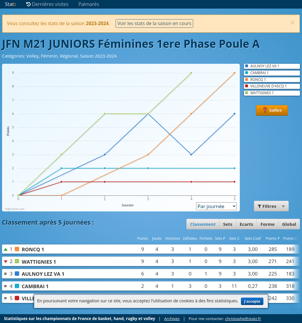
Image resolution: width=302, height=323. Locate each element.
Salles (272, 110)
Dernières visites (47, 4)
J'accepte (252, 301)
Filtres (271, 206)
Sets (227, 224)
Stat (10, 4)
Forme (267, 224)
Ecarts (246, 224)
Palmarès (88, 4)
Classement (203, 224)
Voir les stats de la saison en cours (154, 23)
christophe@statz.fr (243, 318)
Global (289, 224)
